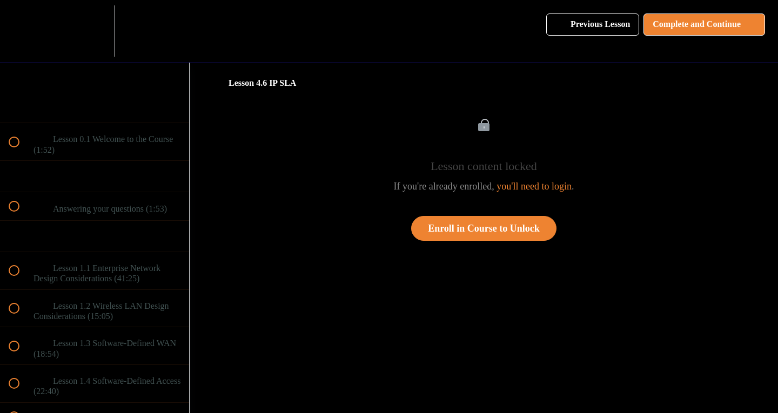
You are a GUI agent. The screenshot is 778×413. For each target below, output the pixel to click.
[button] (20, 31)
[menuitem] (95, 31)
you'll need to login (534, 186)
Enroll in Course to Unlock (484, 228)
